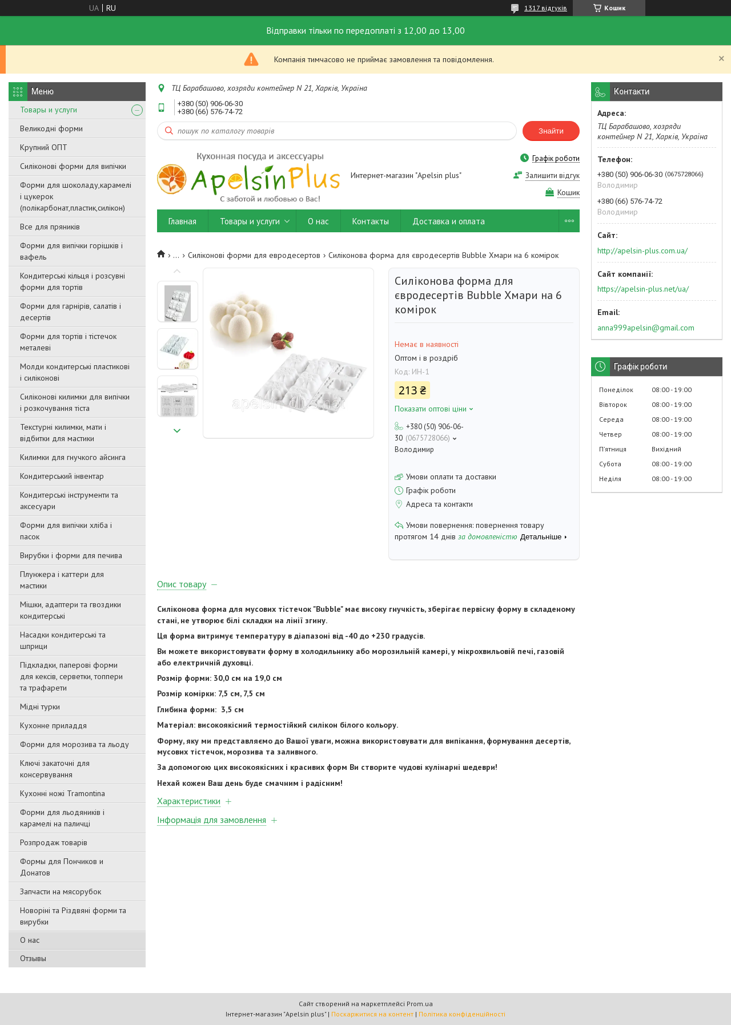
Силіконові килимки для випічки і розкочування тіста (75, 402)
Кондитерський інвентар (62, 476)
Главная (182, 221)
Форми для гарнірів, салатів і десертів (70, 311)
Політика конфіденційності (462, 1014)
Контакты (370, 221)
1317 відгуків (545, 7)
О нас (29, 940)
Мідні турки (40, 706)
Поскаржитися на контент (372, 1014)
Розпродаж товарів (53, 842)
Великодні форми (51, 128)
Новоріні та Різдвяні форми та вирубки (73, 916)
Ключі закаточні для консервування (55, 769)
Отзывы (33, 958)
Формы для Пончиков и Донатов (61, 867)
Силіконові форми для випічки (73, 166)
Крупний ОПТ (43, 147)
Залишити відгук (552, 175)
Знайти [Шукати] (551, 131)
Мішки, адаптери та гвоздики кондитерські (70, 610)
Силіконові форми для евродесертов (254, 255)
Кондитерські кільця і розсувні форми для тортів (72, 281)
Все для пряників (50, 226)
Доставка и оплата (448, 221)
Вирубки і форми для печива (71, 555)
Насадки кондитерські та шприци (63, 640)
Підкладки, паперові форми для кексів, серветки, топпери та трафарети (71, 676)
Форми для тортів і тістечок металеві (68, 342)
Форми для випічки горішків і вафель (71, 251)
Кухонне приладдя (53, 725)
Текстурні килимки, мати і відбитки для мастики (63, 432)
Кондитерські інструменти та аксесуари (69, 500)
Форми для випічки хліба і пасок (66, 531)
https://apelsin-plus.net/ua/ (643, 289)
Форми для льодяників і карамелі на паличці (62, 818)
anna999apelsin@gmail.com (645, 327)
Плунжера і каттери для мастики (62, 580)
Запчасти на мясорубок (60, 891)
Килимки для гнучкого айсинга (73, 457)
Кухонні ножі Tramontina (62, 793)
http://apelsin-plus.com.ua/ (642, 250)
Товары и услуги (48, 109)
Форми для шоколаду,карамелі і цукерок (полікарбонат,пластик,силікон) (75, 196)
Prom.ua (420, 1003)
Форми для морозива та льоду (74, 744)
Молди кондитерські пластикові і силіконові (75, 372)
